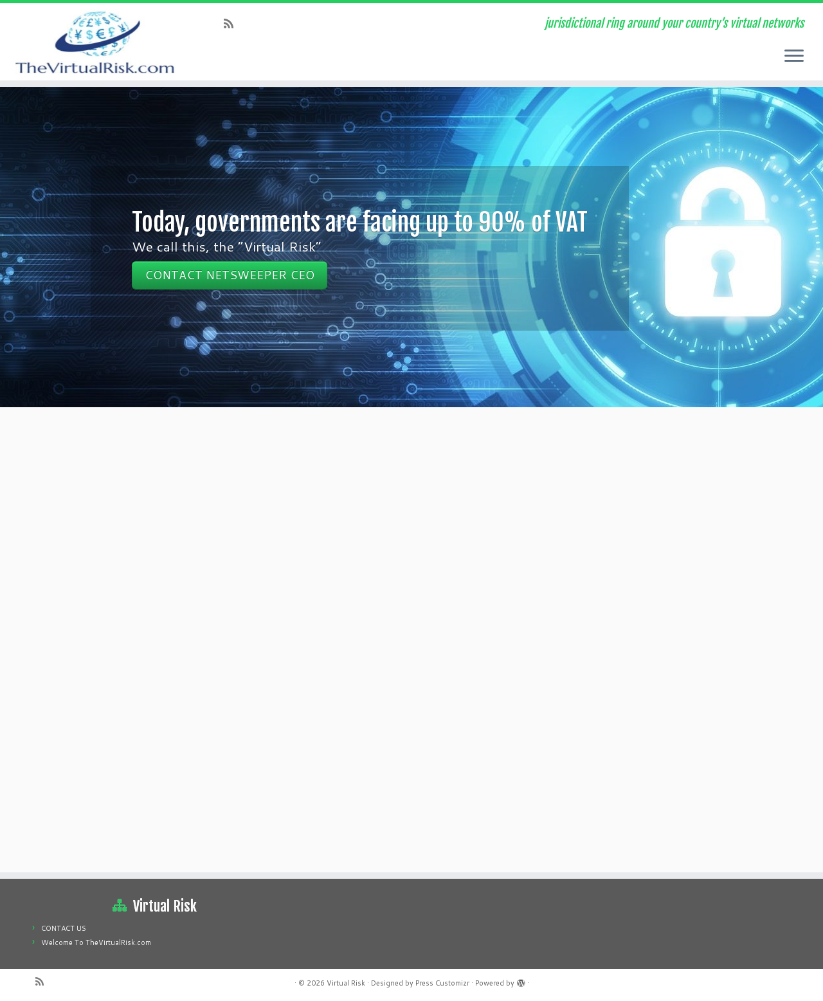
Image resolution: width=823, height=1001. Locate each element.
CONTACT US (63, 928)
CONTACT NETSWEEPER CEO (229, 275)
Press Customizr (442, 983)
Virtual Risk (346, 983)
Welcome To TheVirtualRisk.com (96, 942)
